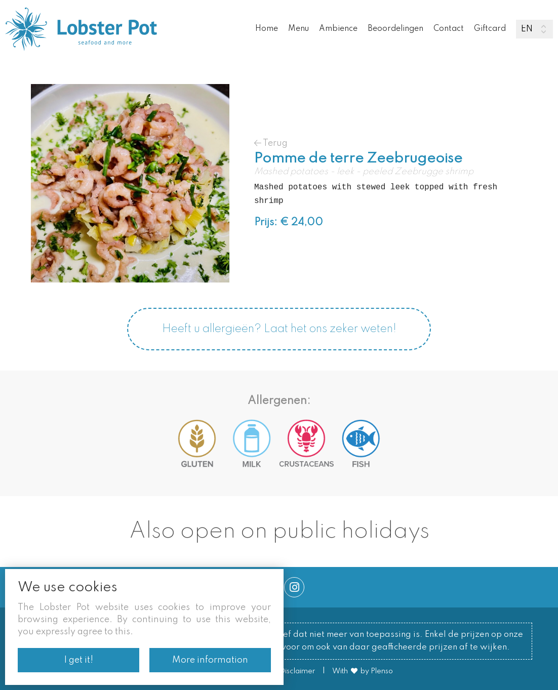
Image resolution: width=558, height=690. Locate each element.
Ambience (338, 29)
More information (210, 660)
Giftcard (490, 29)
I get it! (78, 660)
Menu (298, 29)
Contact (448, 29)
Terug (271, 143)
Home (266, 29)
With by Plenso (362, 671)
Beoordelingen (395, 29)
